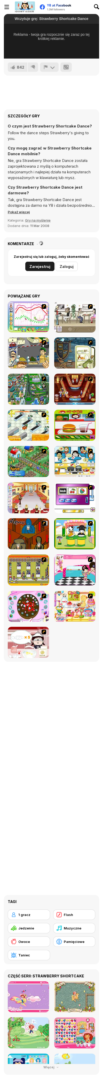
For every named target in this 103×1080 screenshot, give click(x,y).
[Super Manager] (28, 425)
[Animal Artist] (28, 316)
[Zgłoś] (49, 67)
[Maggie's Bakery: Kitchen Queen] (28, 642)
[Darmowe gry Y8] (24, 7)
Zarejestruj (39, 266)
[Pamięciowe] (74, 941)
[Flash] (74, 915)
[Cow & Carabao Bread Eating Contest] (75, 533)
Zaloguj (67, 266)
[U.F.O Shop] (28, 570)
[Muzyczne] (74, 928)
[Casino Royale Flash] (75, 497)
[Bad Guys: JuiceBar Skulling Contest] (28, 533)
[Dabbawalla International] (28, 389)
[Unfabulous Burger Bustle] (28, 497)
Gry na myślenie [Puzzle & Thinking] (38, 220)
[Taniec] (29, 955)
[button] (19, 212)
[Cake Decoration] (28, 606)
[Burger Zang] (75, 425)
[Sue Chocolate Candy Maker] (75, 606)
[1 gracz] (29, 915)
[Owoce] (29, 941)
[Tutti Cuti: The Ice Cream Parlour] (75, 570)
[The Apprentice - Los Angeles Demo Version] (75, 389)
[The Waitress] (75, 316)
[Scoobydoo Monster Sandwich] (75, 352)
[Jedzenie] (29, 928)
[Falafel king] (28, 352)
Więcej (51, 1067)
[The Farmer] (28, 461)
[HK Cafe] (75, 461)
